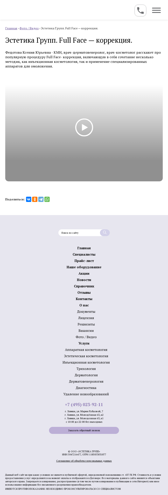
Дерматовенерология (86, 381)
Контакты (84, 299)
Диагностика (86, 387)
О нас (84, 305)
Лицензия (86, 318)
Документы (86, 311)
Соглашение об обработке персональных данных (84, 460)
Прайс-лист (84, 260)
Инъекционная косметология (86, 362)
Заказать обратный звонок (84, 430)
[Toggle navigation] (140, 10)
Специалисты (84, 254)
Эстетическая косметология (86, 356)
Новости (84, 280)
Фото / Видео (86, 337)
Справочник (84, 286)
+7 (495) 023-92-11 (84, 404)
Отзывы (84, 292)
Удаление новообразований (86, 394)
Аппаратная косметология (86, 349)
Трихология (86, 368)
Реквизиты (86, 324)
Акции (84, 273)
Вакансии (86, 330)
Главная (84, 248)
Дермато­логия (86, 375)
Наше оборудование (84, 267)
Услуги (84, 343)
